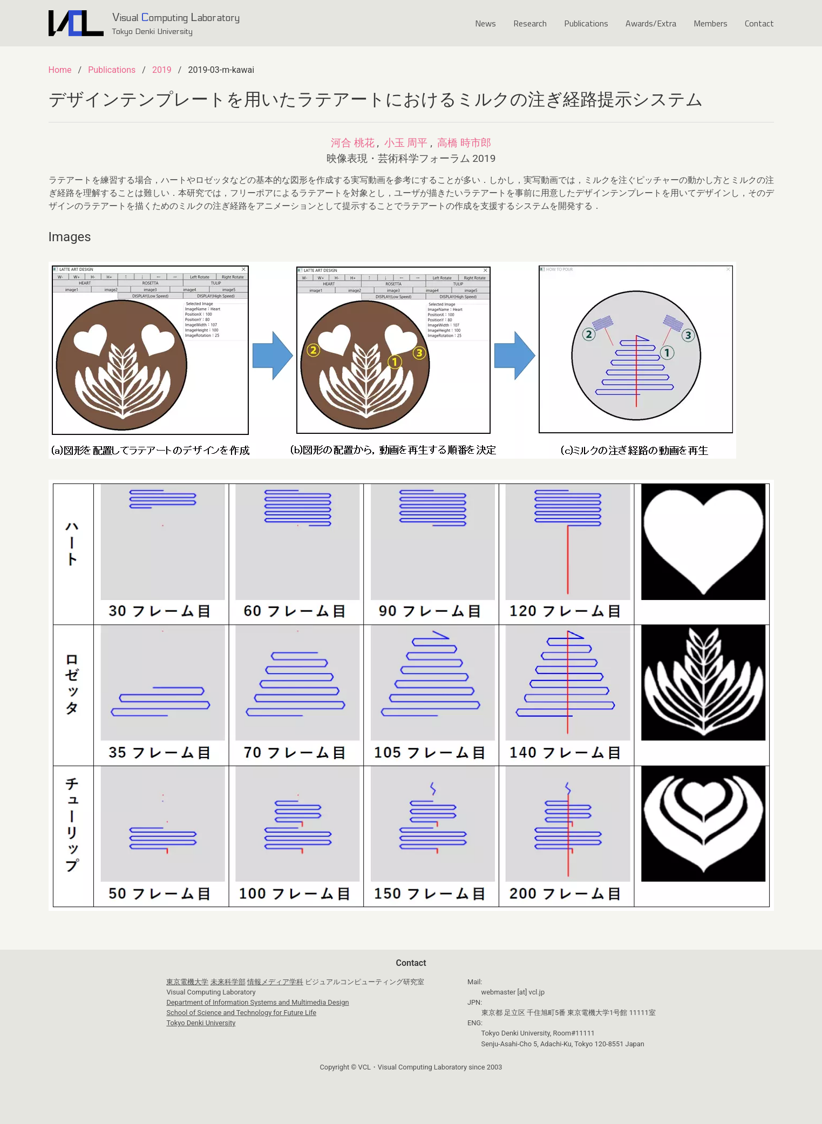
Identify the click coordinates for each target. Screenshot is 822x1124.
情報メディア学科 (275, 982)
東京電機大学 (187, 982)
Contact (759, 23)
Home (60, 70)
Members (711, 23)
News (485, 23)
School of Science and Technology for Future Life (241, 1013)
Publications (586, 23)
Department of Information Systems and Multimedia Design (257, 1002)
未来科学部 (228, 982)
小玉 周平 (406, 143)
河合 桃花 (353, 143)
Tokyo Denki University (200, 1023)
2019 (162, 70)
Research (530, 23)
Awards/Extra (651, 23)
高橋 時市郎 (464, 143)
